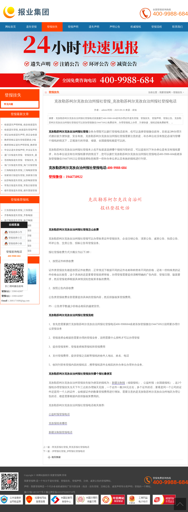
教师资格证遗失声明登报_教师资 (20, 145)
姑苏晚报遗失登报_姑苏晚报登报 (20, 180)
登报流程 (156, 26)
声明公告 (115, 26)
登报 (104, 481)
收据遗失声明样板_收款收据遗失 (20, 124)
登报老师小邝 (15, 197)
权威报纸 (135, 26)
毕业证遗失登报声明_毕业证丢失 (20, 150)
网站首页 (10, 26)
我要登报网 (165, 92)
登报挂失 (52, 26)
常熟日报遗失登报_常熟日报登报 (20, 185)
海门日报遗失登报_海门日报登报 (20, 165)
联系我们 (177, 26)
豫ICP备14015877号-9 (34, 492)
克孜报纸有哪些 (58, 423)
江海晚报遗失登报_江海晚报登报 (20, 170)
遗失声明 (94, 26)
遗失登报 (31, 26)
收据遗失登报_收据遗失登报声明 (20, 129)
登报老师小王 (15, 203)
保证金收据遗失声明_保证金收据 (20, 134)
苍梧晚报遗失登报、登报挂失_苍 (20, 160)
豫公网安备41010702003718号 (60, 492)
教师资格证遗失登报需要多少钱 (20, 140)
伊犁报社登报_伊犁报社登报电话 (68, 451)
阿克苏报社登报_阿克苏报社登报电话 (70, 447)
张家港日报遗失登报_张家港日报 (20, 175)
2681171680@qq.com (20, 300)
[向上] (180, 504)
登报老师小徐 (15, 208)
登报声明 (73, 26)
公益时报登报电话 (59, 414)
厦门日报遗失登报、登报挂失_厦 (20, 155)
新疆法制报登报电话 (60, 432)
